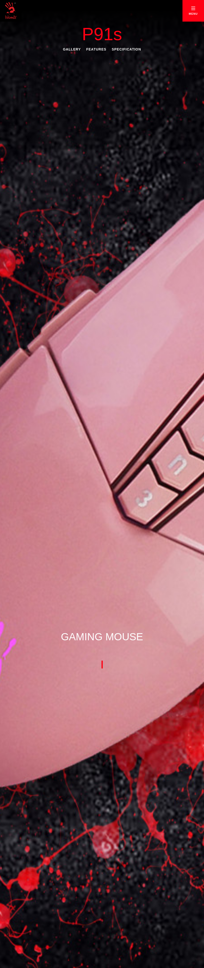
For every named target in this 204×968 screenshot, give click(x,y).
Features (96, 49)
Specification (126, 49)
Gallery (72, 49)
